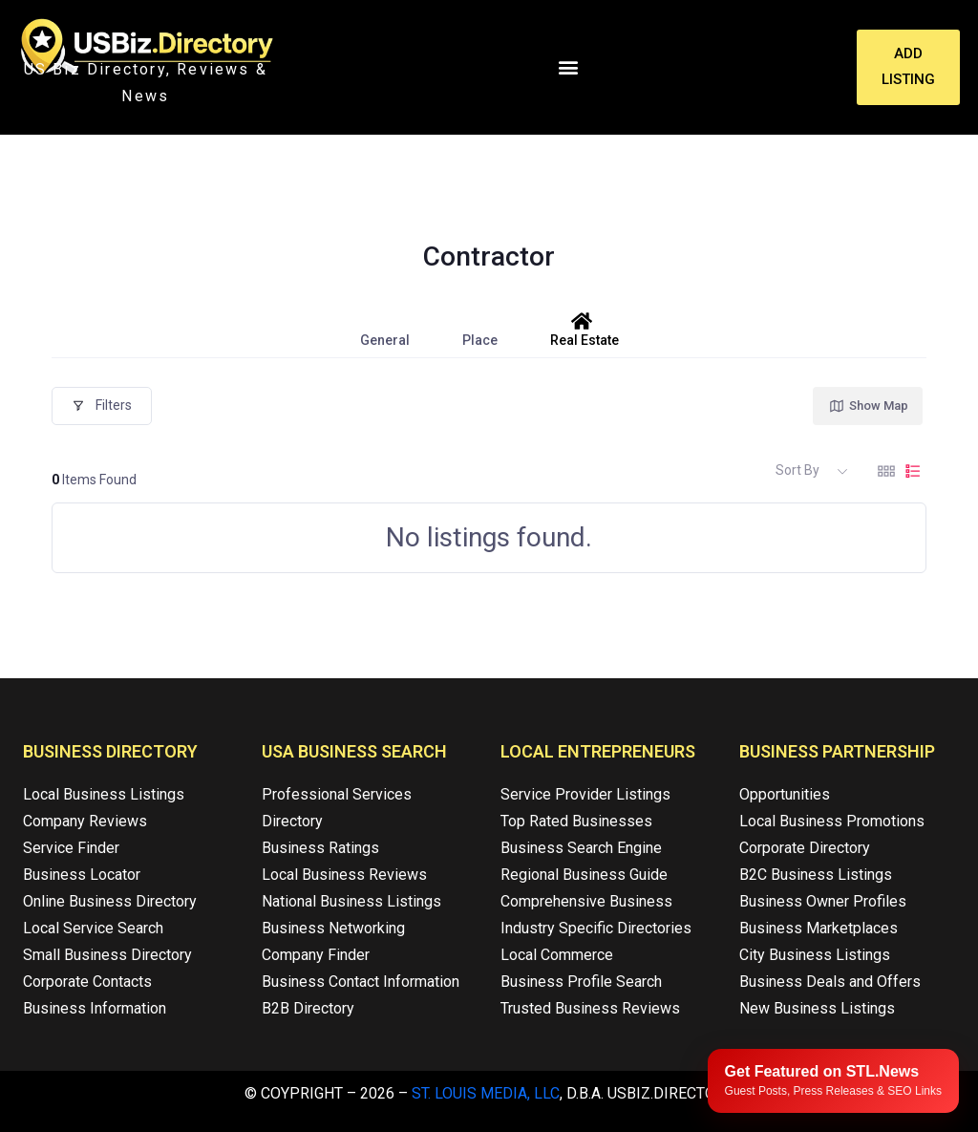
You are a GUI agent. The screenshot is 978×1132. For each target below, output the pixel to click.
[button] (568, 67)
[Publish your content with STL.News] (833, 1081)
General (385, 329)
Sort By (797, 470)
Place (480, 329)
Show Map (868, 406)
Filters (102, 405)
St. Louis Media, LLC (486, 1093)
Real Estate (584, 329)
